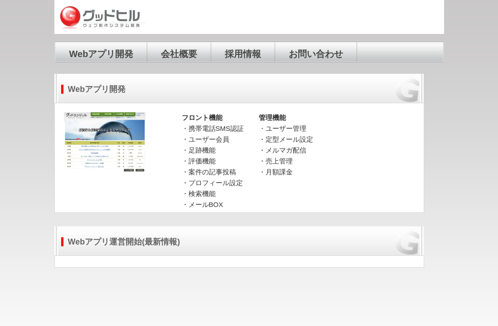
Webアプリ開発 (101, 54)
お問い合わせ (316, 54)
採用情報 (243, 54)
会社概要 (179, 54)
